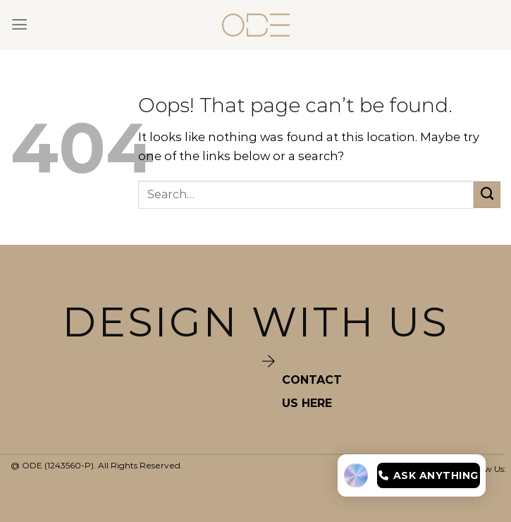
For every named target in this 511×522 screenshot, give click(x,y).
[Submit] (487, 194)
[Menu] (19, 24)
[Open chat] (412, 475)
